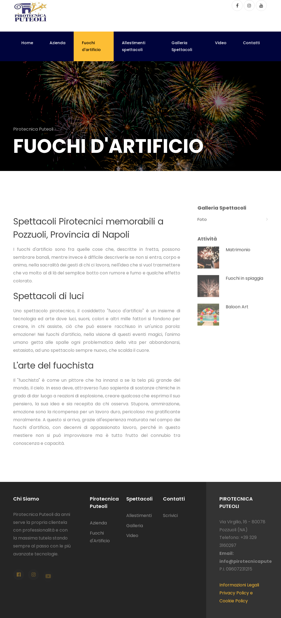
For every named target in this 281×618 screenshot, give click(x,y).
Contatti (251, 43)
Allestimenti (139, 515)
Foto (232, 223)
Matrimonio (238, 255)
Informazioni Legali (239, 585)
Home (27, 43)
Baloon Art (237, 312)
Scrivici (170, 515)
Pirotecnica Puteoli (34, 129)
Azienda (57, 43)
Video (220, 43)
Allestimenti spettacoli (133, 46)
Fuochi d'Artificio (100, 537)
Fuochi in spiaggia (244, 283)
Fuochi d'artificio (91, 46)
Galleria (134, 526)
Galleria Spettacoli (181, 46)
